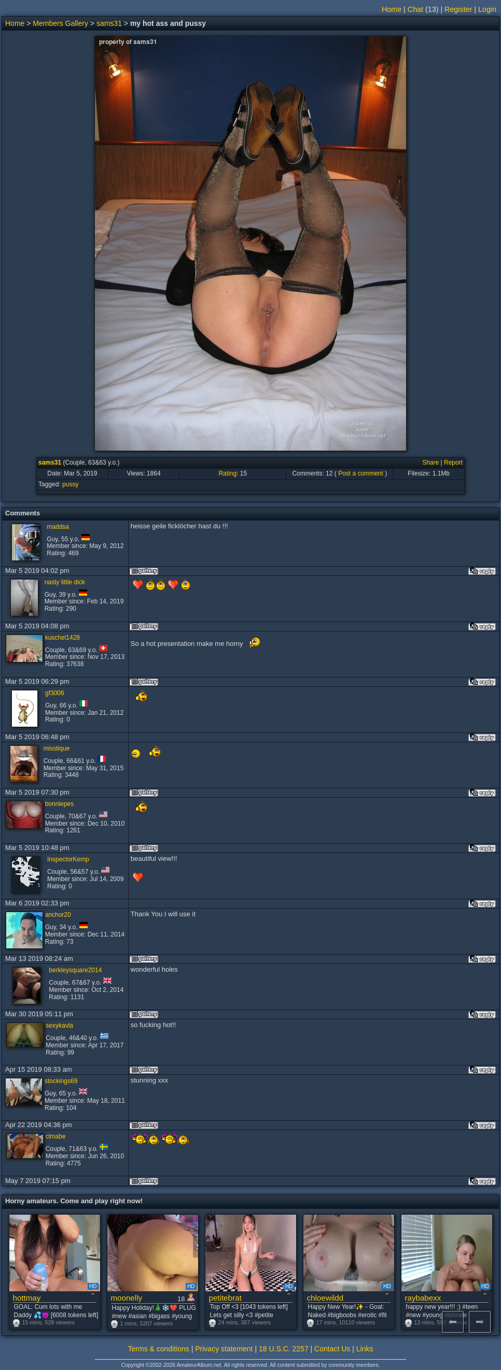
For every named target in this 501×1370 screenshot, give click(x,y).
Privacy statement (224, 1349)
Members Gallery (60, 23)
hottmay (27, 1297)
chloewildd (325, 1297)
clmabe (56, 1136)
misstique (57, 748)
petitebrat (225, 1297)
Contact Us (332, 1349)
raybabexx (423, 1297)
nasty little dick (65, 582)
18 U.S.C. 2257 (284, 1349)
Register (458, 9)
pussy (70, 484)
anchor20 (58, 914)
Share (430, 462)
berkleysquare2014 (75, 970)
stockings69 (61, 1081)
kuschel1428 (62, 637)
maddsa (58, 526)
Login (487, 9)
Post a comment (360, 473)
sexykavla (59, 1025)
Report (453, 462)
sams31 (109, 23)
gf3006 (54, 693)
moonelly (127, 1297)
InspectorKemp (68, 859)
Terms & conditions (158, 1349)
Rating (227, 473)
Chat (415, 9)
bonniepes (59, 803)
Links (364, 1349)
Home (391, 9)
